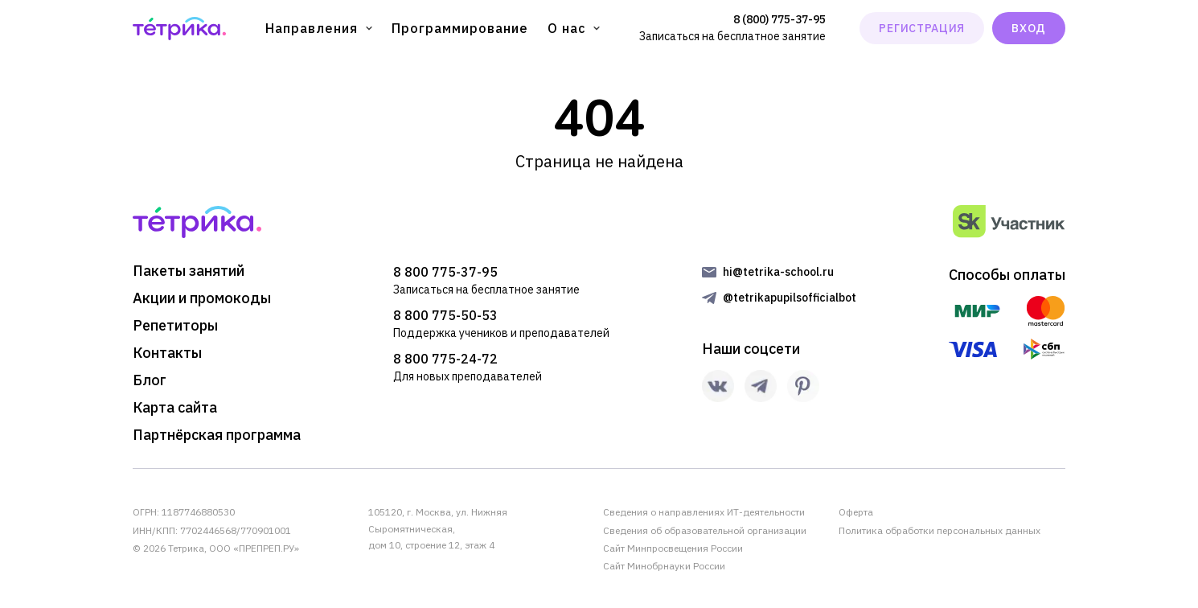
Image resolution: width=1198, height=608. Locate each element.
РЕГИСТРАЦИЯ (922, 28)
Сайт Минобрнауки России (664, 566)
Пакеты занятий (188, 271)
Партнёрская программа (217, 435)
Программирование (460, 28)
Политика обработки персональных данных (939, 530)
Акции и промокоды (202, 298)
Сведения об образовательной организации (704, 530)
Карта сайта (175, 408)
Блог (149, 380)
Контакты (167, 353)
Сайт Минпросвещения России (673, 548)
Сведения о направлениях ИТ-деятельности (704, 512)
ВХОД (1028, 28)
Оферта (856, 512)
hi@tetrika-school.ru (778, 272)
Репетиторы (175, 325)
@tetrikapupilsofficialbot (789, 297)
